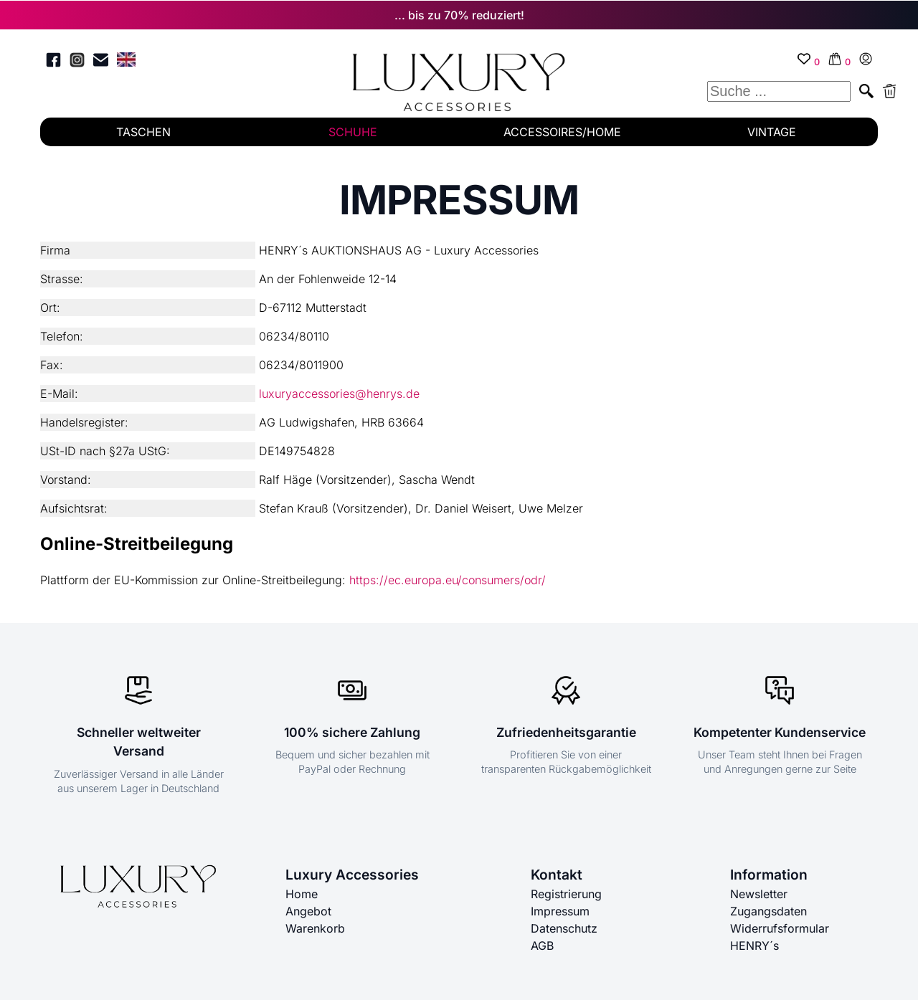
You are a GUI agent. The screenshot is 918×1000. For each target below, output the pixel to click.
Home (301, 894)
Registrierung (566, 894)
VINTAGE (771, 132)
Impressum (560, 911)
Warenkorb (315, 928)
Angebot (308, 911)
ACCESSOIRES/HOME (562, 132)
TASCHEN (143, 132)
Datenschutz (564, 928)
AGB (542, 945)
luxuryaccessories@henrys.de (339, 393)
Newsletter (758, 894)
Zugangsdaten (768, 911)
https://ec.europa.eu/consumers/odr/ (447, 580)
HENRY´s (754, 945)
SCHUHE (352, 132)
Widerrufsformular (779, 928)
